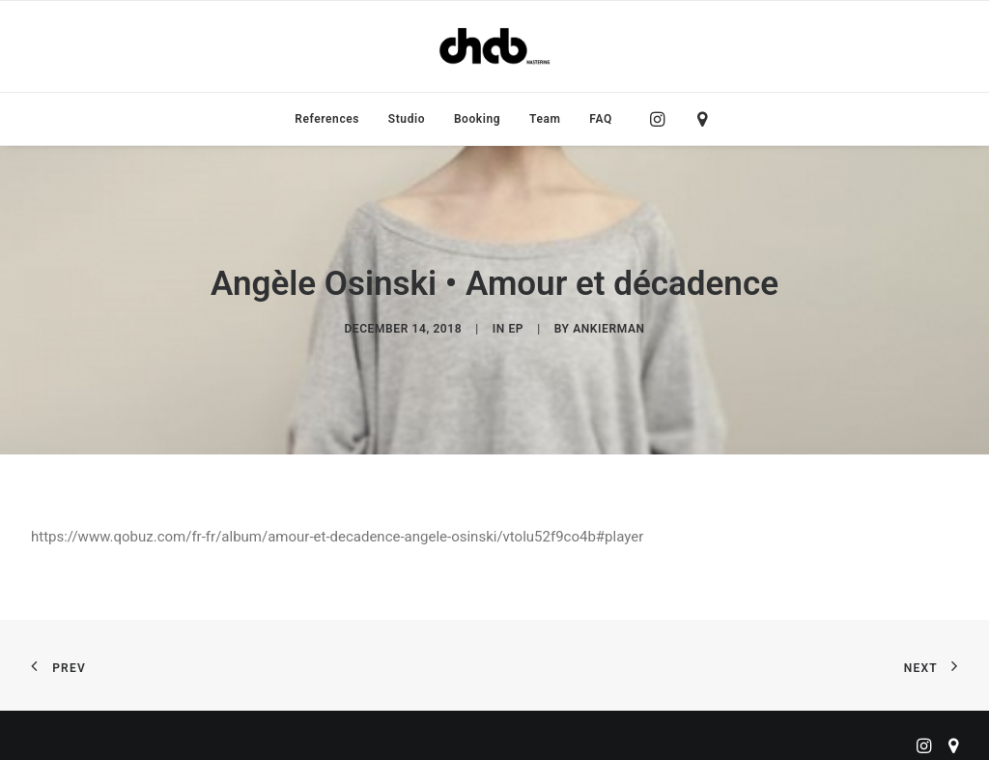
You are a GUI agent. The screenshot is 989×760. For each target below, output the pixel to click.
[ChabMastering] (494, 46)
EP (515, 321)
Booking (477, 119)
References (327, 119)
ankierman (608, 321)
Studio (406, 119)
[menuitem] (327, 119)
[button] (662, 119)
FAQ (600, 119)
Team (545, 119)
